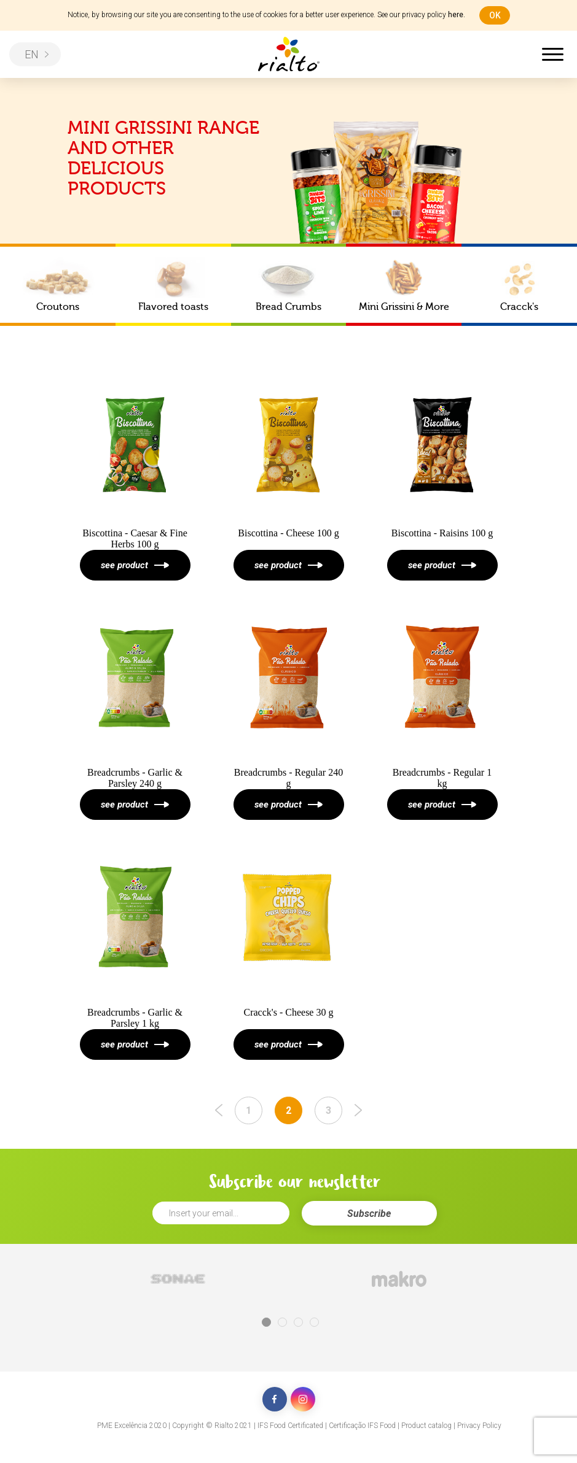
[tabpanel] (178, 1279)
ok (495, 15)
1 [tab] (266, 1322)
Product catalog (426, 1425)
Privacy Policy (479, 1425)
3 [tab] (298, 1322)
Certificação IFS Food (362, 1425)
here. (456, 14)
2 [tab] (282, 1322)
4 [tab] (314, 1322)
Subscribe (369, 1213)
